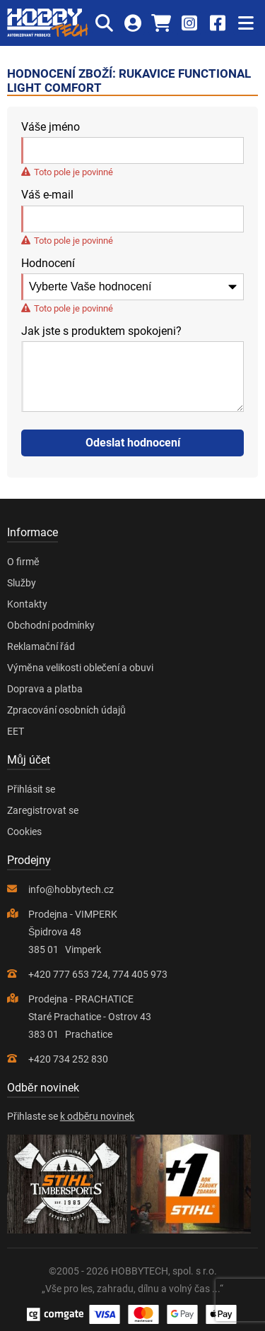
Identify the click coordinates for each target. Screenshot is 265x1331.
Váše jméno (50, 127)
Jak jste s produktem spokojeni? (101, 331)
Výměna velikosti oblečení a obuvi (80, 667)
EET (15, 731)
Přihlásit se (31, 789)
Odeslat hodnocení (133, 442)
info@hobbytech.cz (71, 889)
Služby (21, 582)
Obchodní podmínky (51, 625)
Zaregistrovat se (42, 810)
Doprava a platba (45, 688)
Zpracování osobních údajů (66, 710)
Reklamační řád (41, 646)
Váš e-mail (47, 195)
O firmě (23, 561)
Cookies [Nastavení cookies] (24, 831)
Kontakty (27, 604)
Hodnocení (48, 263)
